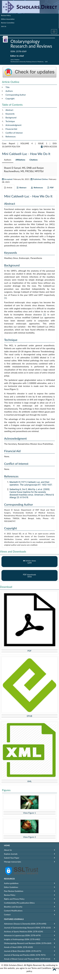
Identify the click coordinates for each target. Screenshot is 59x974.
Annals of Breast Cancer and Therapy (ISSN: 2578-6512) (27, 959)
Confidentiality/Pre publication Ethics (19, 903)
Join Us (3, 26)
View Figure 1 (29, 813)
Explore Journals (10, 854)
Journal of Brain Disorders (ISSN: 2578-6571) (22, 951)
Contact (7, 914)
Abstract (9, 110)
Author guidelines (11, 883)
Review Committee (7, 23)
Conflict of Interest (14, 133)
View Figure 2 (29, 837)
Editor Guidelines (11, 887)
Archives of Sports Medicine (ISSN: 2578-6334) (23, 931)
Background (10, 117)
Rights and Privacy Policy (14, 899)
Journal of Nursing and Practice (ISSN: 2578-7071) (24, 955)
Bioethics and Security (13, 907)
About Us (8, 850)
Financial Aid (11, 129)
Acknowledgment (13, 125)
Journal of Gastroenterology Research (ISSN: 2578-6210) (27, 927)
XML (29, 781)
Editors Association (7, 19)
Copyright (9, 98)
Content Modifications (13, 910)
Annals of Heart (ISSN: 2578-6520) (18, 947)
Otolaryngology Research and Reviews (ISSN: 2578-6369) (27, 943)
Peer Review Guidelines (13, 891)
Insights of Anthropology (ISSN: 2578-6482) (22, 939)
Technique (10, 121)
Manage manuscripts (12, 862)
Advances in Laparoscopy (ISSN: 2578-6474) (22, 935)
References (10, 136)
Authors (9, 91)
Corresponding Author (15, 95)
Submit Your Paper (11, 858)
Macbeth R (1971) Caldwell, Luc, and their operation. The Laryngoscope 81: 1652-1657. (31, 483)
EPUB (29, 716)
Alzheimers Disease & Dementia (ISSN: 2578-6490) (25, 924)
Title (7, 87)
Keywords (9, 114)
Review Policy (6, 15)
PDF (29, 651)
